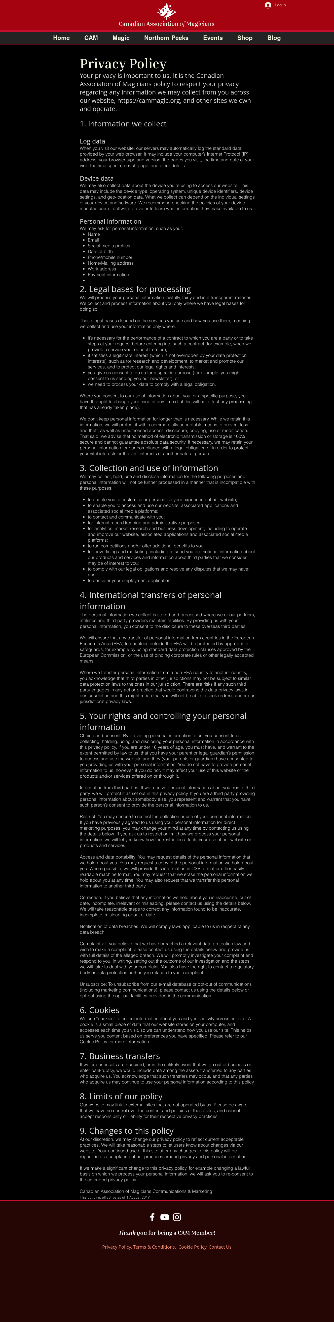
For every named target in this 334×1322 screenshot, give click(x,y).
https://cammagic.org (148, 100)
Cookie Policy (192, 1247)
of (182, 23)
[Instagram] (177, 1217)
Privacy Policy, (117, 1247)
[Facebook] (152, 1217)
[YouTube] (164, 1217)
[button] (91, 38)
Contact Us (220, 1247)
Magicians (200, 23)
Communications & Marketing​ (182, 1191)
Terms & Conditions (154, 1247)
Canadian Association (149, 23)
